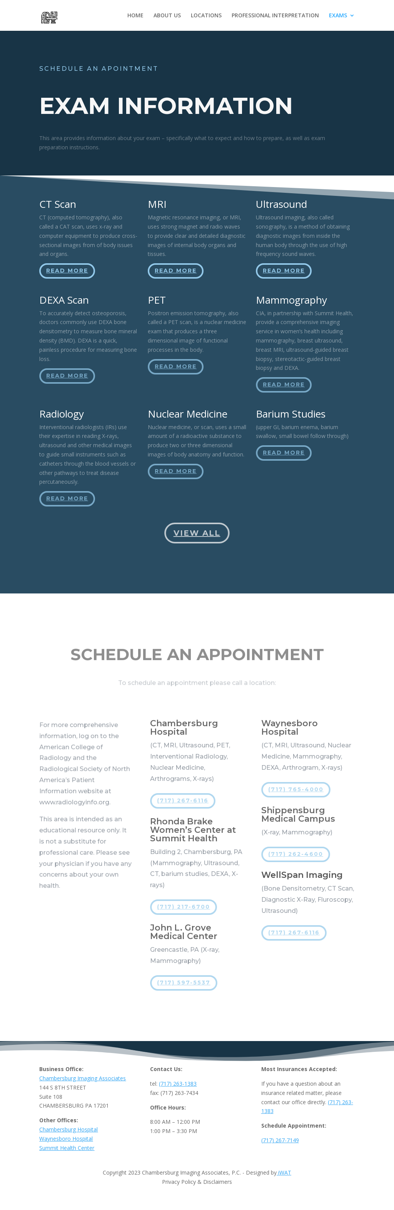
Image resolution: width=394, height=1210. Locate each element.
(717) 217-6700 (184, 906)
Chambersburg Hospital (68, 1129)
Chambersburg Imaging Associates (82, 1078)
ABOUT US (167, 16)
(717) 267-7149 (280, 1140)
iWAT (284, 1172)
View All (197, 532)
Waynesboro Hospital (66, 1138)
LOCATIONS (206, 16)
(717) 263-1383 (178, 1083)
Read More (67, 270)
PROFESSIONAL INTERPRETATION (275, 16)
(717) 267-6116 (183, 800)
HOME (135, 16)
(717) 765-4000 (296, 789)
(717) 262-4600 (295, 854)
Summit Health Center (66, 1148)
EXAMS (338, 16)
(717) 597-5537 (184, 982)
